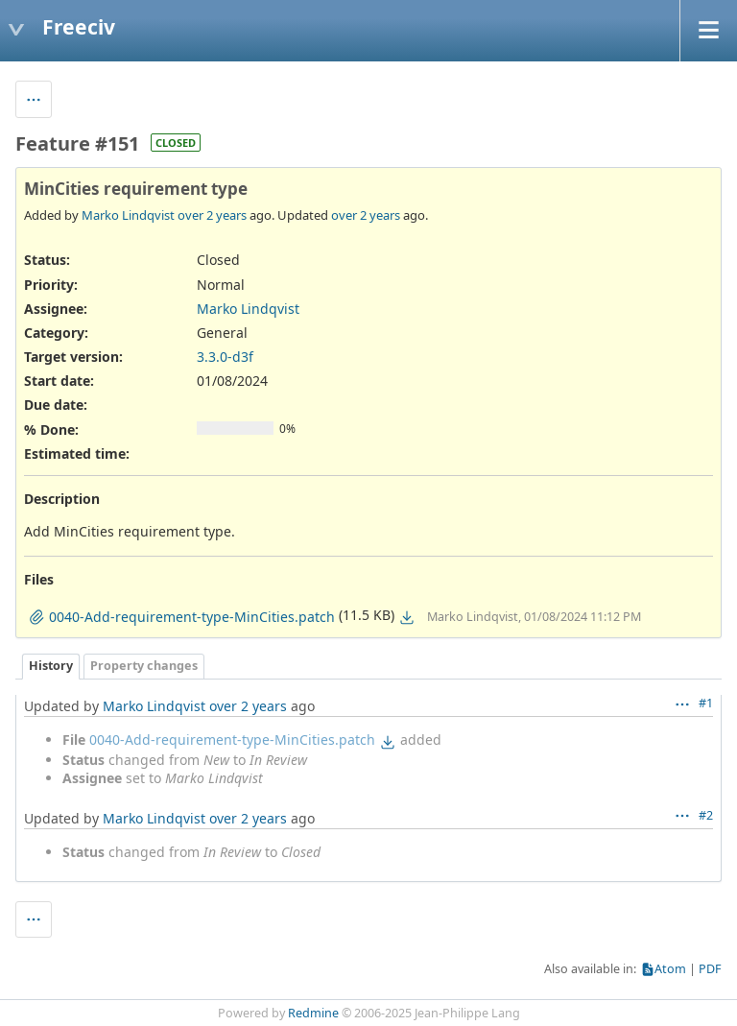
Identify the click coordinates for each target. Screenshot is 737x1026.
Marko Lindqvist (128, 215)
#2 (706, 815)
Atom (670, 969)
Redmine (313, 1013)
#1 (706, 703)
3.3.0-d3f (225, 356)
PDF (710, 969)
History (51, 665)
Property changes (144, 665)
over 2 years (212, 215)
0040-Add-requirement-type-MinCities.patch (232, 739)
